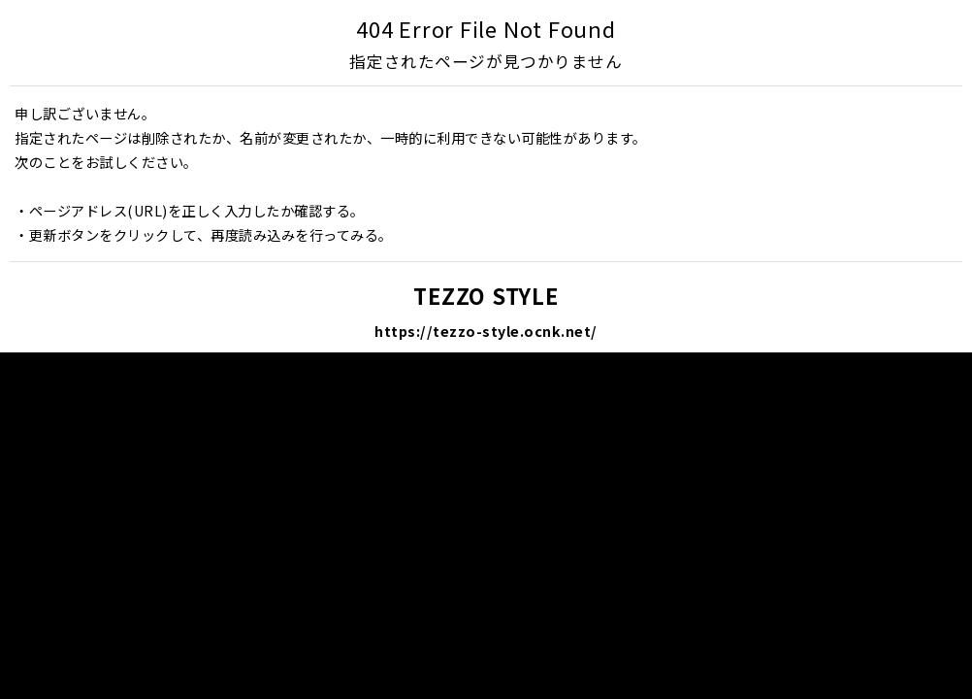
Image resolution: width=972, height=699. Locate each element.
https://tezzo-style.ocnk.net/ (486, 330)
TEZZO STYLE (485, 295)
